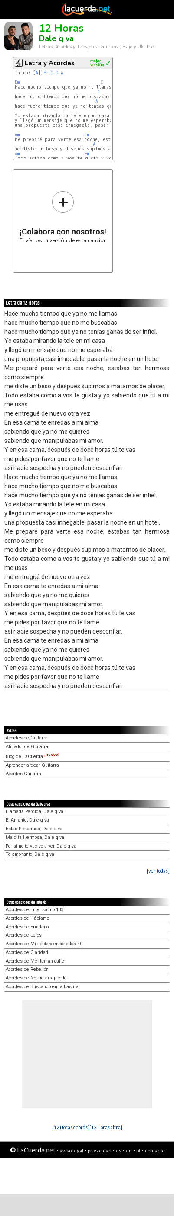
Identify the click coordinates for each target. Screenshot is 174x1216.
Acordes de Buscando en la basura (42, 986)
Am (17, 135)
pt (138, 1150)
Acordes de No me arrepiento (36, 978)
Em (45, 73)
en (129, 1150)
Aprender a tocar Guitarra (32, 765)
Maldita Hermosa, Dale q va (35, 837)
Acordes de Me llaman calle (35, 961)
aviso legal (71, 1150)
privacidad (100, 1150)
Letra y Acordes (50, 63)
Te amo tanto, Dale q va (30, 854)
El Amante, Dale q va (27, 820)
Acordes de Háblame (27, 918)
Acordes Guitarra (23, 774)
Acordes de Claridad (27, 952)
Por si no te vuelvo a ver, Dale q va (41, 846)
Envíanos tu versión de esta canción (63, 217)
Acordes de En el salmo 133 (35, 909)
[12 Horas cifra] (105, 1127)
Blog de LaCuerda (32, 756)
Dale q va (56, 38)
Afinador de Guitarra (27, 746)
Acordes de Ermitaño (27, 927)
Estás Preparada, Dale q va (34, 829)
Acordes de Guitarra (27, 738)
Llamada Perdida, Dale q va (34, 811)
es (118, 1150)
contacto (154, 1150)
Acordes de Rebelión (27, 969)
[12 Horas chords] (70, 1127)
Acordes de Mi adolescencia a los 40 (44, 944)
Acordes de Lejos (24, 935)
